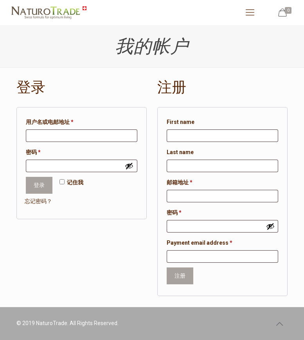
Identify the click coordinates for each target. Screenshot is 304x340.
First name (180, 122)
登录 (39, 185)
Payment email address (199, 243)
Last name (180, 152)
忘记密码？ (38, 201)
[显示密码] (129, 166)
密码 (36, 152)
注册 (179, 276)
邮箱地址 (182, 182)
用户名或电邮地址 (52, 121)
